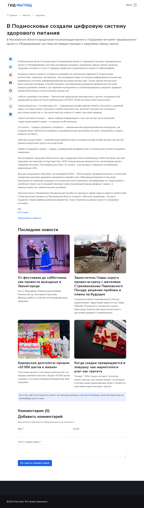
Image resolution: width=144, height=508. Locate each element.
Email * (76, 428)
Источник (23, 212)
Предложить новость (29, 218)
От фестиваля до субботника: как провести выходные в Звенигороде (42, 281)
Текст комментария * (29, 441)
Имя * (21, 428)
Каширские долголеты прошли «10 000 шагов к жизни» (43, 365)
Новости (26, 15)
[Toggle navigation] (131, 5)
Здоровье (40, 15)
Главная (12, 15)
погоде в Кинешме (90, 395)
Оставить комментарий (34, 462)
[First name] (44, 435)
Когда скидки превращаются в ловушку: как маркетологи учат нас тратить (99, 367)
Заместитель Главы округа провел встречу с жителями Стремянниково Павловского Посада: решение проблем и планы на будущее (98, 285)
